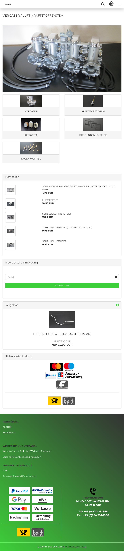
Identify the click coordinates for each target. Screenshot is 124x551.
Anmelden (62, 285)
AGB (5, 470)
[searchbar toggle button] (103, 4)
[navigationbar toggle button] (120, 4)
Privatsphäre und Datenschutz (20, 476)
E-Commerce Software (50, 546)
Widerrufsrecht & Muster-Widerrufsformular (27, 451)
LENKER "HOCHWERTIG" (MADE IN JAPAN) (62, 334)
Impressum (9, 432)
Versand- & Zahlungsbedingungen (22, 456)
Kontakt (7, 426)
